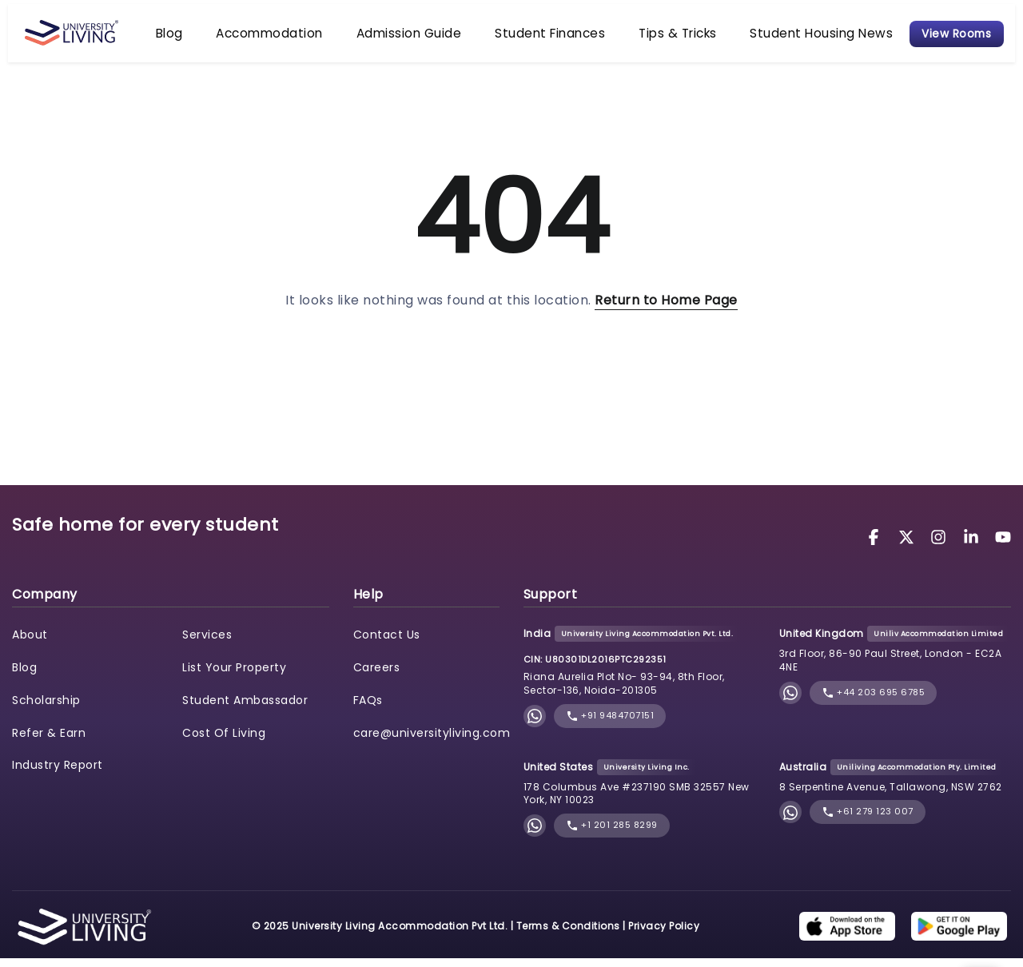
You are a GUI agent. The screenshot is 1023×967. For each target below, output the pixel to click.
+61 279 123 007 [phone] (868, 821)
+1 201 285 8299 (612, 835)
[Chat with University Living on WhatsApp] (534, 724)
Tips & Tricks (646, 37)
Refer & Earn (49, 742)
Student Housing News (763, 37)
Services (207, 643)
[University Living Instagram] (940, 545)
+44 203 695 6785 (873, 701)
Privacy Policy (663, 934)
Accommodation (316, 37)
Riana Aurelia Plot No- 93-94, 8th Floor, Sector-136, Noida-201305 (624, 692)
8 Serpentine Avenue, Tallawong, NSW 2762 (890, 795)
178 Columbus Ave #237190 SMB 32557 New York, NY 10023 (636, 802)
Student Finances (544, 37)
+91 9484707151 (610, 724)
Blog (236, 37)
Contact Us (386, 643)
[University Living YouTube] (1003, 545)
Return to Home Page (666, 309)
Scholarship (46, 709)
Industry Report (57, 774)
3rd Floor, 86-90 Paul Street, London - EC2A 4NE (890, 669)
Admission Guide (430, 37)
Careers (376, 676)
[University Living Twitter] (908, 545)
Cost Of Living (223, 742)
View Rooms (948, 37)
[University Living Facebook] (876, 545)
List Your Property (234, 676)
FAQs (368, 709)
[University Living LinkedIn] (973, 545)
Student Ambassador (245, 709)
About (30, 643)
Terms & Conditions (568, 934)
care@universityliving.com (432, 742)
